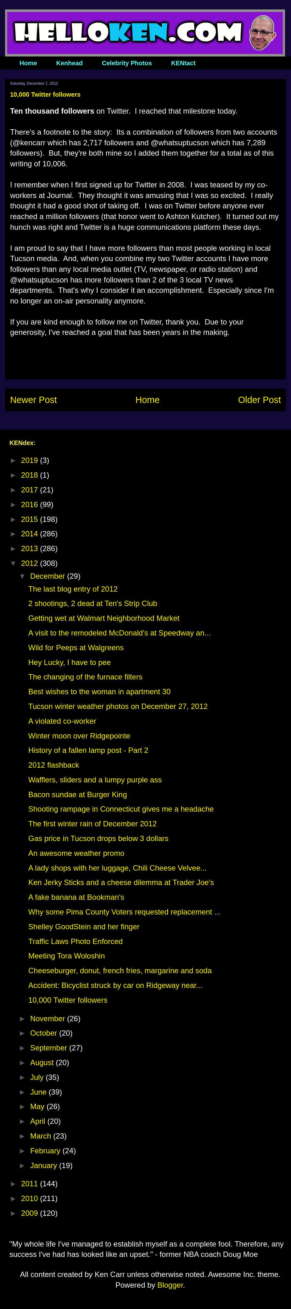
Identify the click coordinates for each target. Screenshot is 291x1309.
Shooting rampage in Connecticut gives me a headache (121, 809)
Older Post (259, 400)
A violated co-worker (62, 721)
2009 (30, 1213)
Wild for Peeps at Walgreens (76, 647)
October (44, 1033)
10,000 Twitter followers (68, 1000)
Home (28, 63)
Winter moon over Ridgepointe (79, 736)
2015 (30, 519)
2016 (30, 504)
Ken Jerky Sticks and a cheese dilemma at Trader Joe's (121, 882)
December (48, 576)
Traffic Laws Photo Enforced (75, 941)
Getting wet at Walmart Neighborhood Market (104, 618)
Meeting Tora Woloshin (66, 956)
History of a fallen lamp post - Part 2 (88, 750)
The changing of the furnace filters (85, 677)
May (38, 1106)
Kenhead (69, 63)
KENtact (183, 63)
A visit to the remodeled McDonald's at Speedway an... (119, 633)
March (41, 1136)
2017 (30, 490)
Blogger (170, 1285)
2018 (30, 475)
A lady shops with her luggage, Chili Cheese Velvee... (117, 868)
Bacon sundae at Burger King (77, 794)
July (38, 1077)
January (44, 1165)
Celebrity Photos (127, 63)
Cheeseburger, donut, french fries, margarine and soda (120, 970)
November (48, 1018)
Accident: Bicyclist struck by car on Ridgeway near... (115, 985)
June (39, 1092)
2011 (30, 1183)
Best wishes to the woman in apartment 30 (99, 691)
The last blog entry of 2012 (73, 589)
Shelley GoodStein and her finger (84, 926)
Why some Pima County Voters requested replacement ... (124, 912)
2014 (30, 533)
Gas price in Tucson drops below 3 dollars (98, 838)
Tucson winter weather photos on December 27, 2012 (118, 706)
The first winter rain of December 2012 (92, 823)
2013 (30, 548)
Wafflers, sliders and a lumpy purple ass (95, 779)
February (46, 1150)
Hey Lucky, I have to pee (69, 662)
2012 (30, 563)
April (39, 1121)
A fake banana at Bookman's (76, 897)
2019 (30, 460)
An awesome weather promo (76, 853)
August (43, 1062)
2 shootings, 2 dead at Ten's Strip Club (92, 603)
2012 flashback (53, 765)
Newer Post (33, 400)
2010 (30, 1198)
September (49, 1047)
